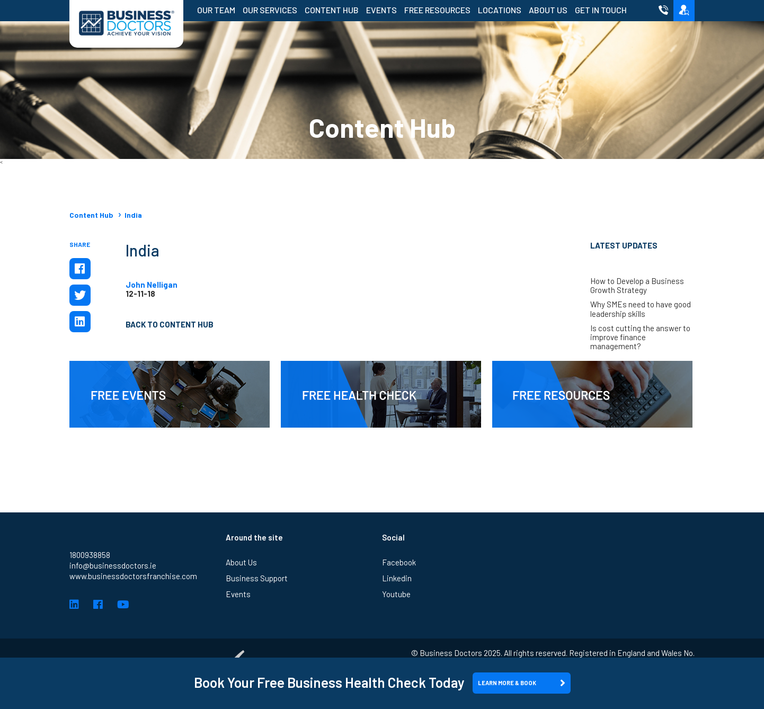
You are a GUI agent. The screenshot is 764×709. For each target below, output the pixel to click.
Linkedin (397, 578)
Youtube (396, 594)
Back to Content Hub (170, 324)
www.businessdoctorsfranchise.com (133, 576)
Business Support (257, 578)
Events (381, 10)
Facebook (399, 562)
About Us (548, 10)
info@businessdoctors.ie (112, 565)
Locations (499, 10)
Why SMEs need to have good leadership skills (640, 309)
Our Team (216, 10)
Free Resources (437, 10)
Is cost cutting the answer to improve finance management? (640, 337)
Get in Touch (601, 10)
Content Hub (332, 10)
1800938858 (89, 555)
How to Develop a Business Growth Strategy (637, 286)
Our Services (270, 10)
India (133, 214)
